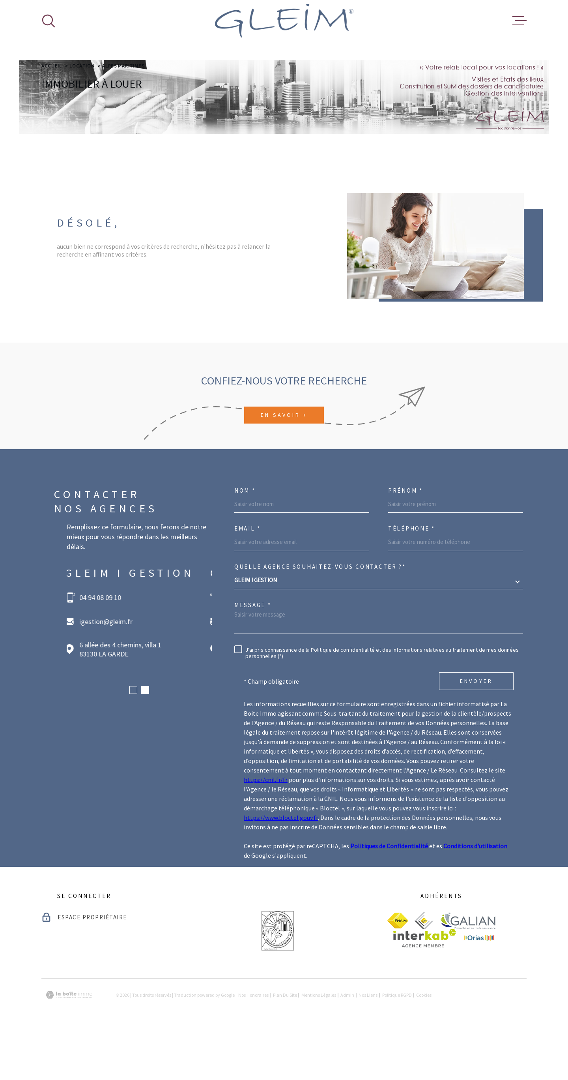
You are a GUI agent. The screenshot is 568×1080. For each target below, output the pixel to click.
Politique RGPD (397, 1045)
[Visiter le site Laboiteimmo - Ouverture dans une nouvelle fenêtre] (69, 1044)
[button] (133, 740)
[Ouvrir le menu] (519, 21)
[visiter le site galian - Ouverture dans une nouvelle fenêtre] (468, 970)
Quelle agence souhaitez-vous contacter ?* (320, 616)
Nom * (245, 540)
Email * (247, 578)
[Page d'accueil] (284, 21)
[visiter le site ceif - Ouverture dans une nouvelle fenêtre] (424, 970)
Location (82, 115)
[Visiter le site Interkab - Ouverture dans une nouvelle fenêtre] (424, 988)
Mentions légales (318, 1045)
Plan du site (285, 1045)
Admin (347, 1045)
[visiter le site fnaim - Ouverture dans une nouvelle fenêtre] (397, 970)
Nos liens (368, 1045)
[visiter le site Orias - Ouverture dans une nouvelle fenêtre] (479, 988)
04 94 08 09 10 (102, 647)
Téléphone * (411, 578)
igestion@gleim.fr (107, 671)
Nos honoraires (253, 1045)
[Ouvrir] (48, 21)
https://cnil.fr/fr (266, 829)
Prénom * (405, 540)
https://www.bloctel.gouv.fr (281, 867)
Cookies (424, 1044)
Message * (252, 655)
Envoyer (476, 730)
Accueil (51, 115)
